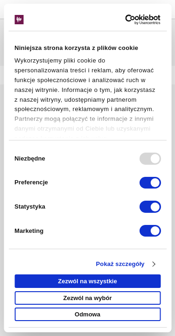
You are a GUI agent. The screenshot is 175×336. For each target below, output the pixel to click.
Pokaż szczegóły (120, 263)
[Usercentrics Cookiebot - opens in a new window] (122, 19)
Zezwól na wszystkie (87, 281)
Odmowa (87, 314)
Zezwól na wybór (87, 297)
